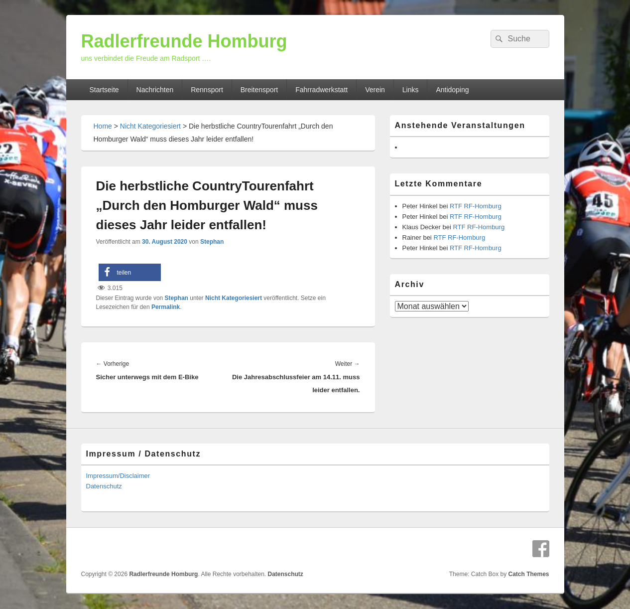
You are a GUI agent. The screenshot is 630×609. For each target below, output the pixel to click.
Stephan (212, 241)
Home (103, 126)
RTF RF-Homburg (476, 206)
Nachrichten (155, 90)
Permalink (165, 307)
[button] (130, 272)
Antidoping (452, 90)
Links (410, 90)
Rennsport (207, 90)
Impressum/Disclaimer (118, 475)
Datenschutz (104, 486)
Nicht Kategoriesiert (150, 126)
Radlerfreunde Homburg (184, 41)
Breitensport (259, 90)
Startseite (104, 90)
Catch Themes (528, 574)
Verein (375, 90)
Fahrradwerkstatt (321, 90)
